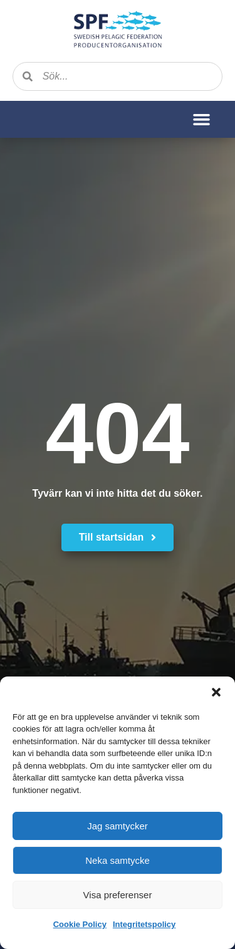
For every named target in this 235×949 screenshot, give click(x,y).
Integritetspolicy (144, 924)
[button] (216, 692)
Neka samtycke (117, 860)
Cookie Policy (80, 924)
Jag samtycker (117, 826)
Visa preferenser (117, 894)
